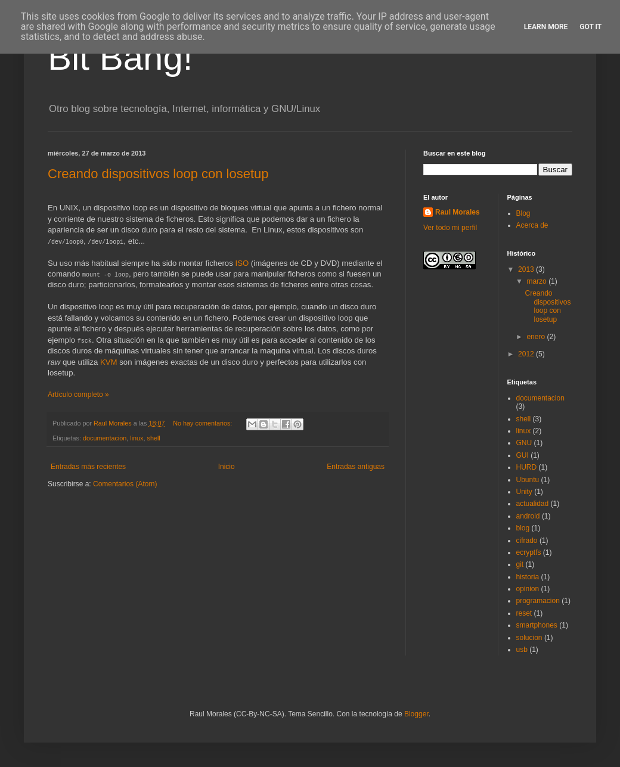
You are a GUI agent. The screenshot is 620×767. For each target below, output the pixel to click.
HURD (526, 467)
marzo (537, 281)
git (520, 564)
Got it (590, 27)
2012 (527, 354)
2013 (527, 269)
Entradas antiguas (356, 466)
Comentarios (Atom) (125, 484)
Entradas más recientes (88, 466)
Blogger (416, 714)
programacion (538, 601)
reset (524, 613)
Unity (524, 491)
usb (522, 649)
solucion (529, 638)
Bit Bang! (120, 57)
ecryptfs (528, 552)
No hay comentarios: (203, 423)
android (528, 516)
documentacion (104, 438)
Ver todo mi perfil (450, 227)
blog (523, 528)
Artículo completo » (78, 394)
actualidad (532, 503)
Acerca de (532, 225)
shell (153, 438)
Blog (523, 213)
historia (528, 577)
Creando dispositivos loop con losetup (158, 173)
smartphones (536, 625)
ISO (242, 263)
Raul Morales (457, 212)
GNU (524, 443)
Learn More (546, 27)
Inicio (226, 466)
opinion (528, 589)
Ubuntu (528, 480)
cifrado (527, 540)
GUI (522, 455)
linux (136, 438)
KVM (108, 362)
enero (536, 337)
